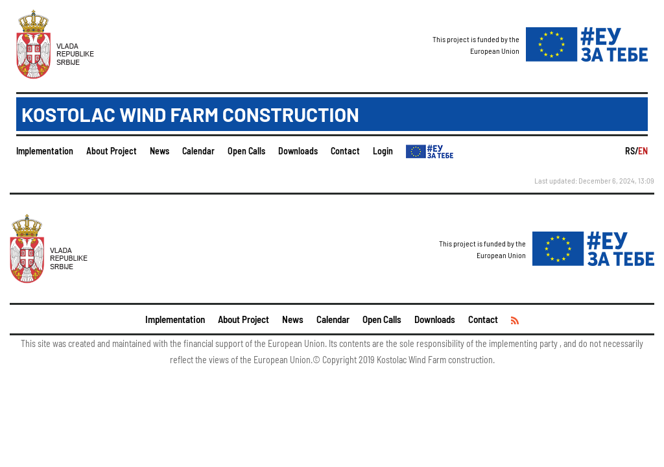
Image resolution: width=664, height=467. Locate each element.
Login (383, 150)
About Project (111, 150)
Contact (345, 150)
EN (643, 150)
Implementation (44, 150)
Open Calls (246, 150)
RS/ (631, 150)
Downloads (298, 150)
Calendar (198, 150)
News (159, 150)
